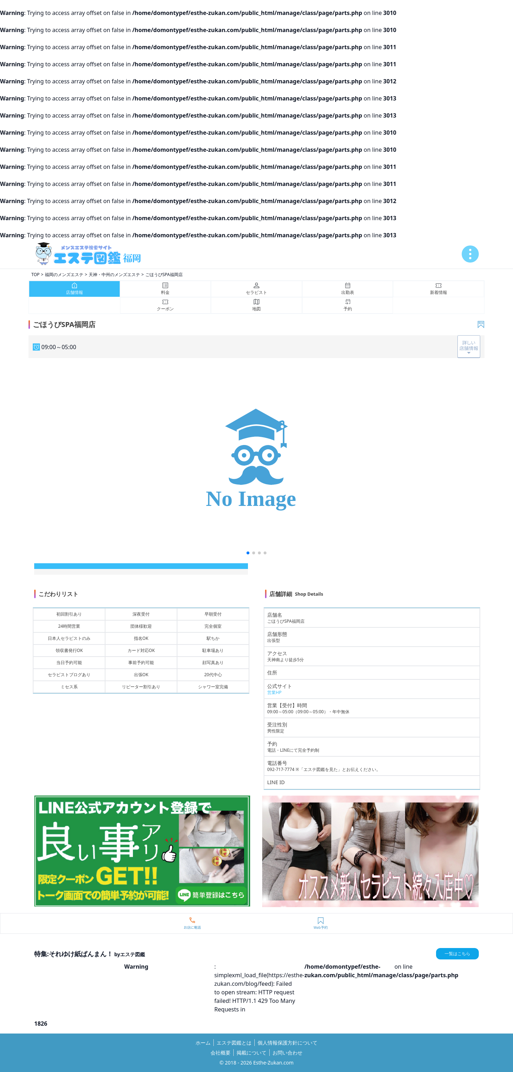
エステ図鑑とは (234, 1042)
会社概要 (220, 1052)
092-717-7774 (280, 769)
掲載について (251, 1052)
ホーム (203, 1042)
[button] (248, 552)
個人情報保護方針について (287, 1042)
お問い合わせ (287, 1052)
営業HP (274, 692)
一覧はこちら (457, 954)
